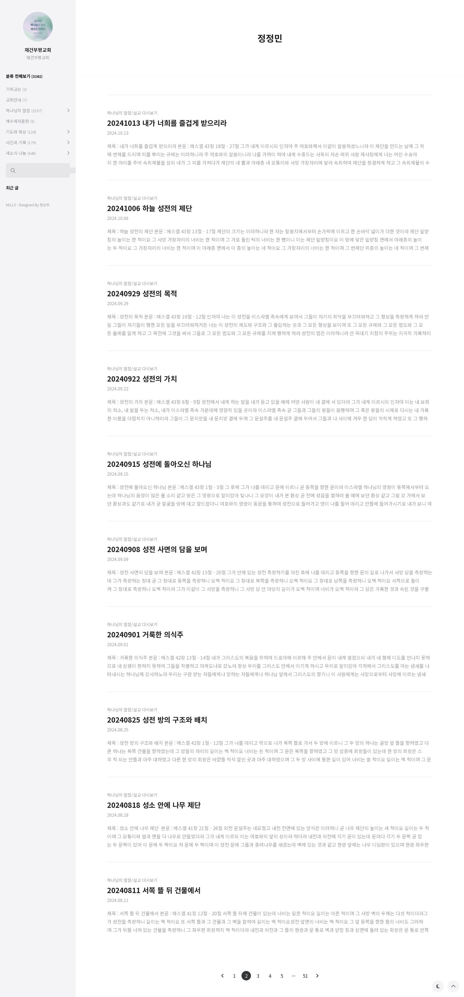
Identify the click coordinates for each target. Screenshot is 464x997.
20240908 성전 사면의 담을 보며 (157, 549)
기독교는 (16, 89)
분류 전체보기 (24, 76)
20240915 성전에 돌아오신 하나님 (159, 464)
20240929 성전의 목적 (142, 293)
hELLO (11, 204)
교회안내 (16, 100)
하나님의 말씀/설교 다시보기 (132, 113)
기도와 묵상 (21, 132)
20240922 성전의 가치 (142, 378)
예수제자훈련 (20, 121)
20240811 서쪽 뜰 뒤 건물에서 (154, 890)
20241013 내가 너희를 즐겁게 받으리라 (167, 123)
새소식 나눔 (21, 153)
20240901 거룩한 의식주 (145, 634)
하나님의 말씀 (24, 110)
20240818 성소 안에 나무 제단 (154, 805)
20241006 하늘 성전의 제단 (149, 208)
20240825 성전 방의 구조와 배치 (157, 719)
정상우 (44, 204)
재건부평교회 (38, 49)
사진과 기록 (21, 142)
